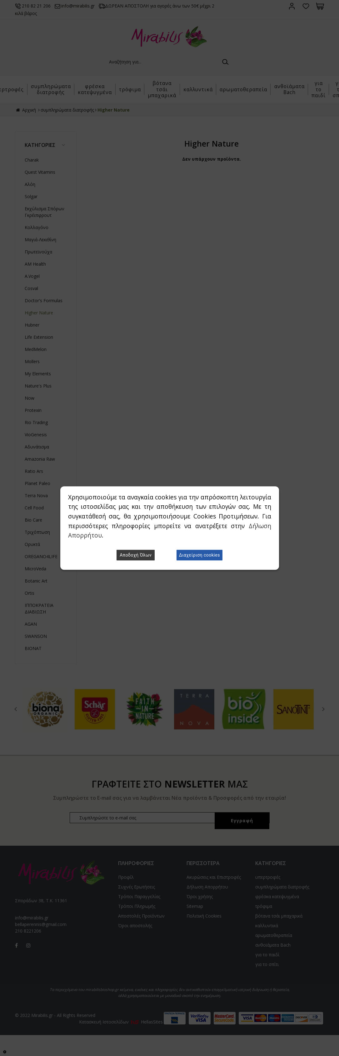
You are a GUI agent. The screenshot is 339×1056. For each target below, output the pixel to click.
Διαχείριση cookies (199, 555)
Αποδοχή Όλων (136, 555)
